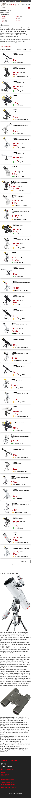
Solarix (4, 21)
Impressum (4, 763)
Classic (4, 16)
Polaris (4, 20)
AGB (2, 762)
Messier (19, 16)
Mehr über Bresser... (6, 46)
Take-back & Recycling (6, 766)
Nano (18, 18)
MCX (4, 18)
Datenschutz (4, 765)
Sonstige (18, 20)
